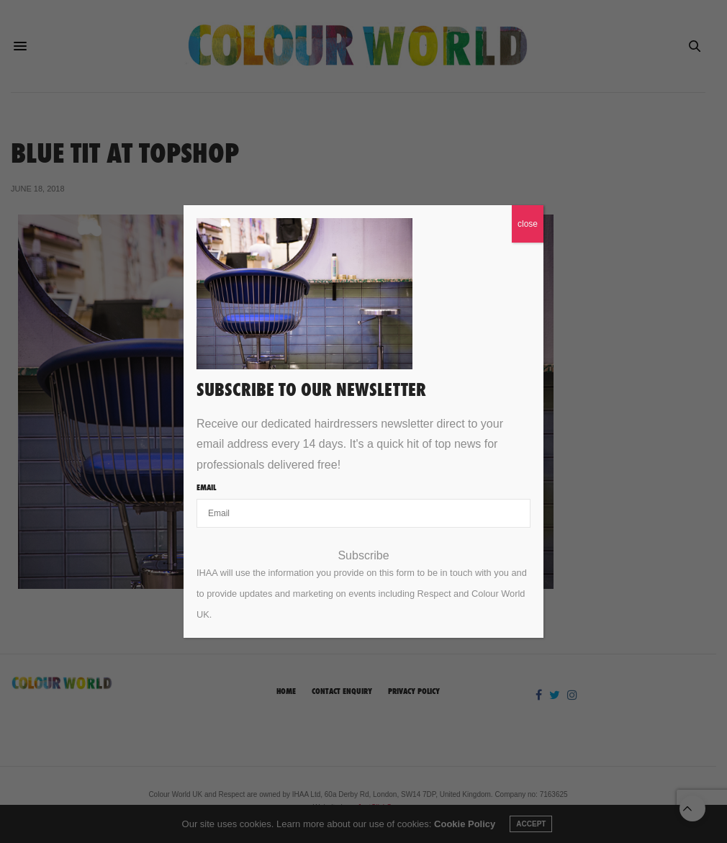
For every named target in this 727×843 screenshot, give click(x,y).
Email (206, 487)
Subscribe (363, 556)
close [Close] (528, 224)
